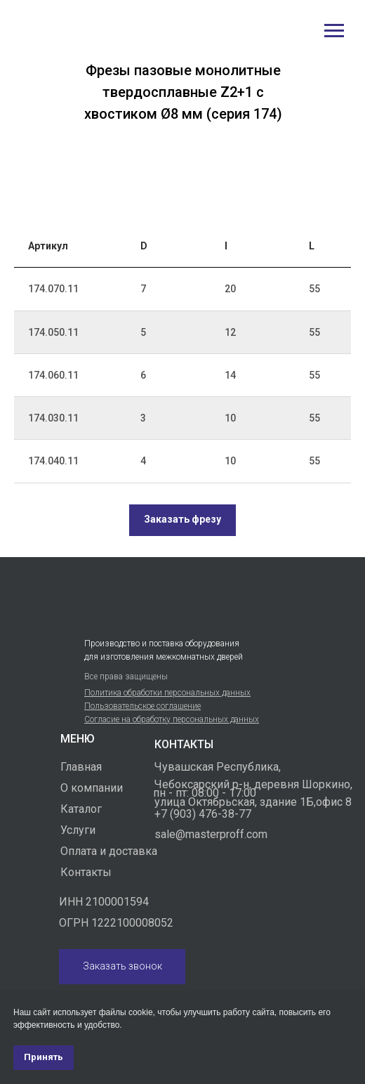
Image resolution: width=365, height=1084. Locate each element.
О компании (91, 788)
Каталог (81, 809)
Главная (81, 766)
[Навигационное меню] (334, 31)
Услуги (77, 830)
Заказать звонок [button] (122, 966)
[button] (182, 520)
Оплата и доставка (108, 851)
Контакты (86, 872)
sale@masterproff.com (210, 834)
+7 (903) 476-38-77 (202, 814)
